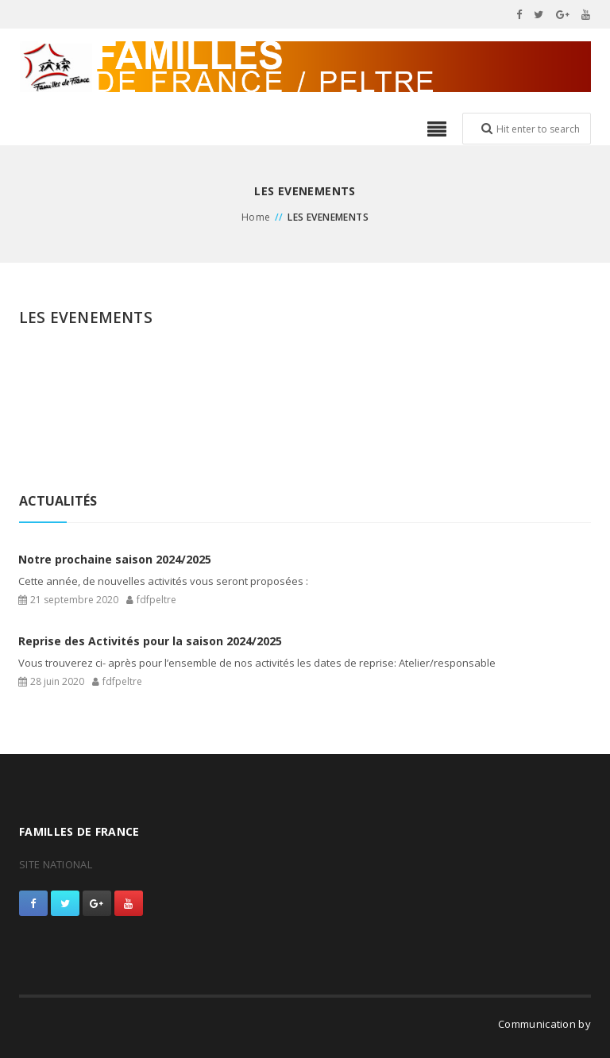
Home (256, 217)
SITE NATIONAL (55, 864)
